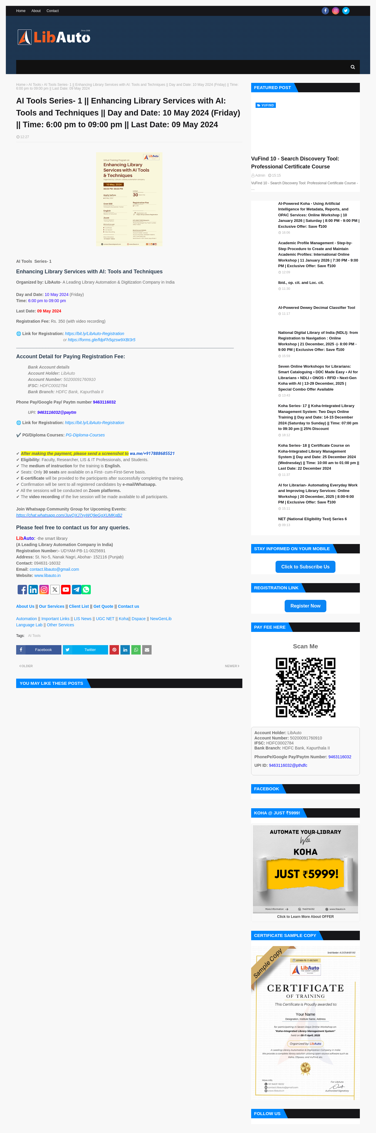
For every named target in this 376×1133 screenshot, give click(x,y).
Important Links (55, 618)
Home (21, 11)
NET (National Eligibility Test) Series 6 (312, 519)
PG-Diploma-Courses (85, 435)
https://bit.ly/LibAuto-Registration (94, 333)
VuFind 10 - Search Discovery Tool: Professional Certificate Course (295, 163)
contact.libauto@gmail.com (54, 569)
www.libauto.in (47, 575)
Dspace (138, 618)
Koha (123, 618)
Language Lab (29, 624)
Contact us (128, 606)
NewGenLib (161, 618)
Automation (26, 618)
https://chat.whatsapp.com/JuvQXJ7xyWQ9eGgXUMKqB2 (69, 515)
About (36, 11)
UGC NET (105, 618)
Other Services (60, 624)
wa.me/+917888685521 (152, 453)
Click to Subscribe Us (305, 566)
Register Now (305, 605)
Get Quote (103, 606)
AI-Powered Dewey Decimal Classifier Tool (316, 307)
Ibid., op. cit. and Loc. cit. (301, 282)
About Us (25, 606)
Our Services (51, 606)
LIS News (83, 618)
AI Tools (34, 85)
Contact (52, 11)
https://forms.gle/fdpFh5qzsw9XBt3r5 (101, 339)
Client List (79, 606)
